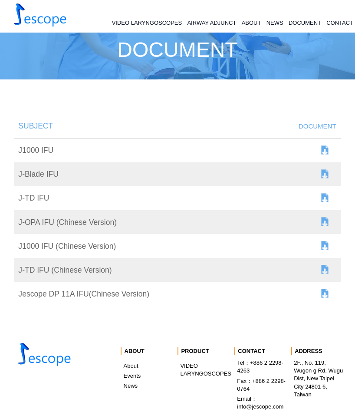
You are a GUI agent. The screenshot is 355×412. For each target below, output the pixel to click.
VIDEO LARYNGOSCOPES (147, 23)
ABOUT (251, 23)
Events (132, 375)
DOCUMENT (305, 23)
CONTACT (339, 23)
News (131, 385)
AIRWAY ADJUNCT (211, 23)
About (131, 366)
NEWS (274, 23)
